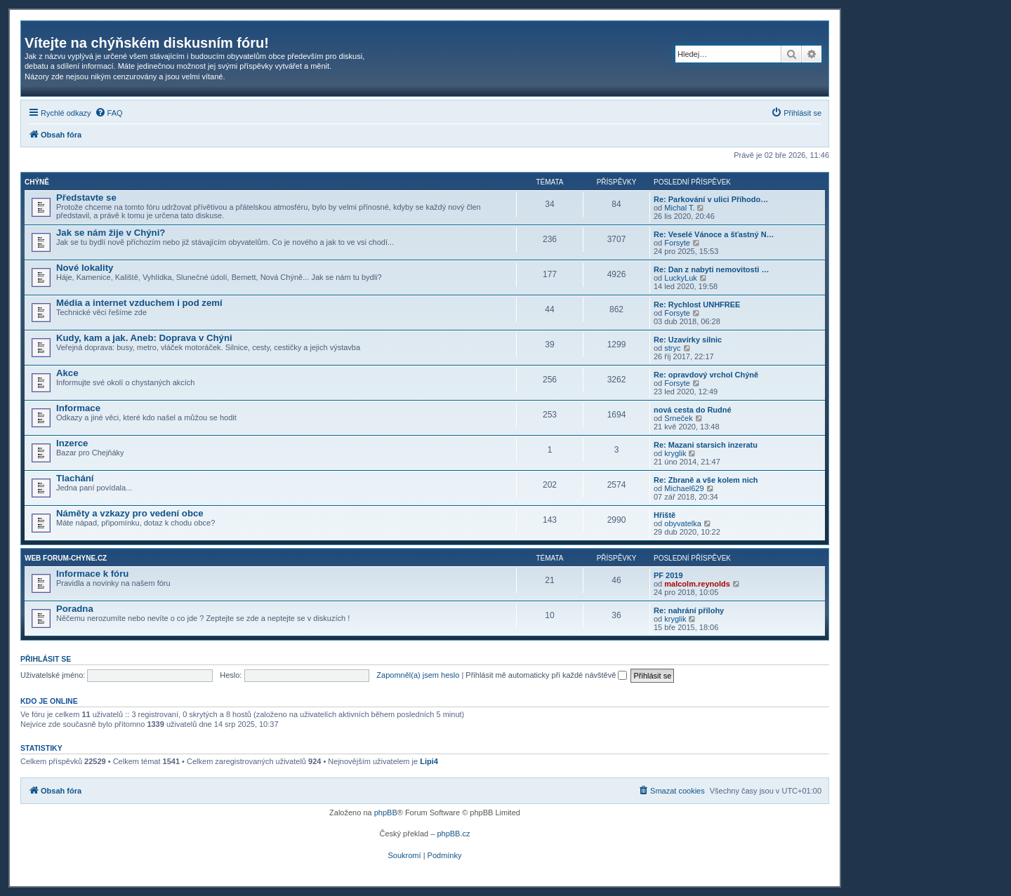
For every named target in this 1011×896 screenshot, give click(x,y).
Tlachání (75, 478)
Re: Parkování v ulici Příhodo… (711, 199)
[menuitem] (109, 113)
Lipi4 (429, 761)
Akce (67, 373)
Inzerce (72, 443)
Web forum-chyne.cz (66, 558)
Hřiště (664, 515)
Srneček (678, 418)
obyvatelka (682, 523)
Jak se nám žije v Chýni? (110, 232)
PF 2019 (668, 575)
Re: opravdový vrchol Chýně (706, 374)
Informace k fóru (92, 573)
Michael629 (683, 488)
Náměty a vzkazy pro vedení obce (130, 513)
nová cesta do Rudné (693, 410)
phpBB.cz (453, 833)
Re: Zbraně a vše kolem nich (706, 480)
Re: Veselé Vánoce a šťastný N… (714, 234)
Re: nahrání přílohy (689, 610)
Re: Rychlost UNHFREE (697, 304)
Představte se (86, 197)
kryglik (675, 453)
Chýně (37, 182)
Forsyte (677, 243)
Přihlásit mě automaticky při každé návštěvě (546, 675)
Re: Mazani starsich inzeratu (706, 445)
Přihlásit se (45, 659)
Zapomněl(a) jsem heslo (417, 675)
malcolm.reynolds (697, 584)
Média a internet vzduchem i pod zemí (139, 302)
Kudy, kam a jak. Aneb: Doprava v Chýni (144, 338)
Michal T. (679, 207)
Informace (78, 408)
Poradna (74, 608)
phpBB (385, 812)
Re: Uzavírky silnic (688, 339)
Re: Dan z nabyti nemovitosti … (711, 269)
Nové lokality (84, 267)
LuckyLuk (680, 278)
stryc (672, 348)
